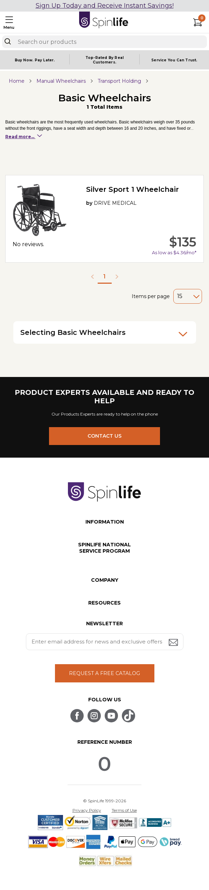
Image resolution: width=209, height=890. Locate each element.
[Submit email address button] (174, 643)
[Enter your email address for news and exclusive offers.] (104, 641)
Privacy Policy (86, 810)
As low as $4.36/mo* (174, 252)
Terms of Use (124, 810)
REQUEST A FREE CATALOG (104, 673)
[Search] (8, 41)
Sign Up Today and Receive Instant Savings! (105, 5)
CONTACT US (104, 436)
